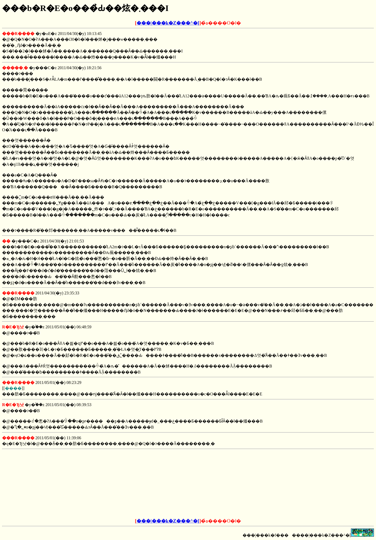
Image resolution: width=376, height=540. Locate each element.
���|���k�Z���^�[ (168, 23)
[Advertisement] (148, 484)
